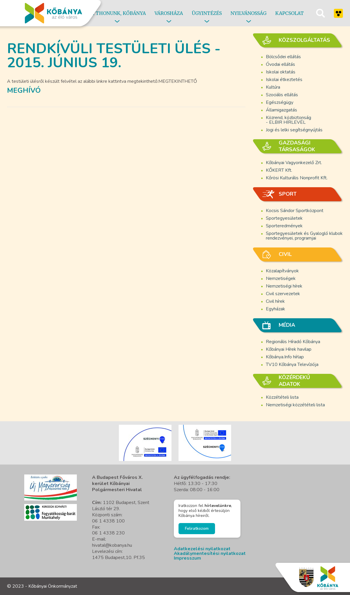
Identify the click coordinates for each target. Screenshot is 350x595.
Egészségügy (279, 102)
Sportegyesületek (284, 218)
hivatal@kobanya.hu (112, 545)
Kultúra (273, 87)
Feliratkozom (197, 528)
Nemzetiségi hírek (284, 286)
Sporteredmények (284, 226)
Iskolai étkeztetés (284, 79)
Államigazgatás (281, 110)
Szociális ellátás (282, 95)
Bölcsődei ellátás (283, 57)
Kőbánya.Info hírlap (285, 357)
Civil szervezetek (283, 293)
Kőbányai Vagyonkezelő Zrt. (294, 162)
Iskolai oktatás (280, 72)
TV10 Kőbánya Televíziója (292, 364)
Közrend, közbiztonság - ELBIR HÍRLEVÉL (288, 119)
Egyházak (275, 309)
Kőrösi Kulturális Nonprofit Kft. (297, 178)
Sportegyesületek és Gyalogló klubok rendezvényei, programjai (304, 235)
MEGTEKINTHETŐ (177, 81)
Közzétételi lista (282, 397)
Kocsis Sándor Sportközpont (294, 210)
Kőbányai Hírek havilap (288, 349)
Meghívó (24, 90)
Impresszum (187, 558)
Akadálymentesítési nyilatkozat (210, 553)
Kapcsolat (289, 13)
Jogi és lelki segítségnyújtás (294, 130)
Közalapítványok (282, 271)
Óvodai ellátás (280, 64)
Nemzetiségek (281, 278)
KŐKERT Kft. (279, 170)
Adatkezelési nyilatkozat (202, 549)
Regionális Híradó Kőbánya (293, 341)
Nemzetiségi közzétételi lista (295, 405)
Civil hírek (275, 301)
